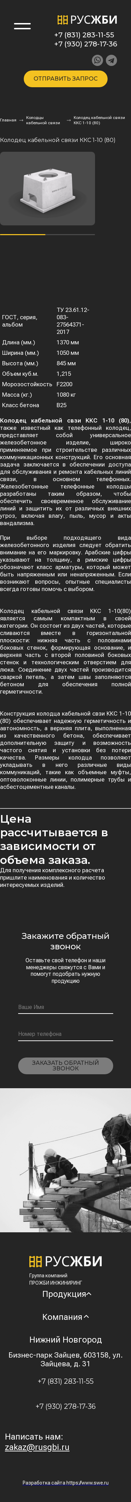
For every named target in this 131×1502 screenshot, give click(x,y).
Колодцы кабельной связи (43, 120)
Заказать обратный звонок (65, 1066)
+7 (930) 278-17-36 (85, 43)
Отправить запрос (66, 78)
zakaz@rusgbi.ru (37, 1447)
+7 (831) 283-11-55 (84, 34)
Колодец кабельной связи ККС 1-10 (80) (99, 120)
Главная (8, 120)
